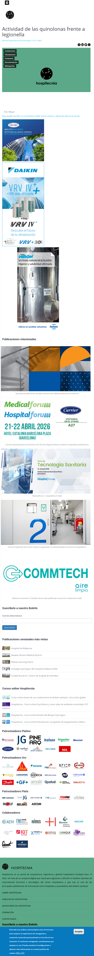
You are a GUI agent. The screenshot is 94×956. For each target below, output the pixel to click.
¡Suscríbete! (9, 627)
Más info (20, 953)
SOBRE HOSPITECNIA (11, 892)
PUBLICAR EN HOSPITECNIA (14, 899)
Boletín (33, 608)
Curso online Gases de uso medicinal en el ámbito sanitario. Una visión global (48, 697)
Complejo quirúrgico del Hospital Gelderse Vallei (34, 668)
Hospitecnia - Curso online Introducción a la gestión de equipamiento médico (48, 721)
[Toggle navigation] (7, 3)
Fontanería (9, 59)
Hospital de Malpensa (21, 648)
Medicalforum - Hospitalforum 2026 (47, 496)
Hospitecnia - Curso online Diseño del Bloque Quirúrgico (38, 715)
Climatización (10, 55)
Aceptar (79, 931)
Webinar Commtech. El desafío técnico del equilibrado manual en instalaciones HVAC (47, 598)
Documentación (11, 62)
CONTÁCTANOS (9, 919)
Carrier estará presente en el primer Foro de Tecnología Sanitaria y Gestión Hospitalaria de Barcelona (47, 444)
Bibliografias (10, 66)
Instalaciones (10, 51)
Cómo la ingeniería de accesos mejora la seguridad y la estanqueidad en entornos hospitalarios (47, 547)
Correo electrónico (12, 615)
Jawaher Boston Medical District (26, 655)
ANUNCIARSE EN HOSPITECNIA (16, 905)
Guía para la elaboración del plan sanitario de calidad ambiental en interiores (47, 393)
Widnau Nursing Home (22, 662)
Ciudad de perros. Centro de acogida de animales (34, 675)
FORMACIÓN (8, 912)
